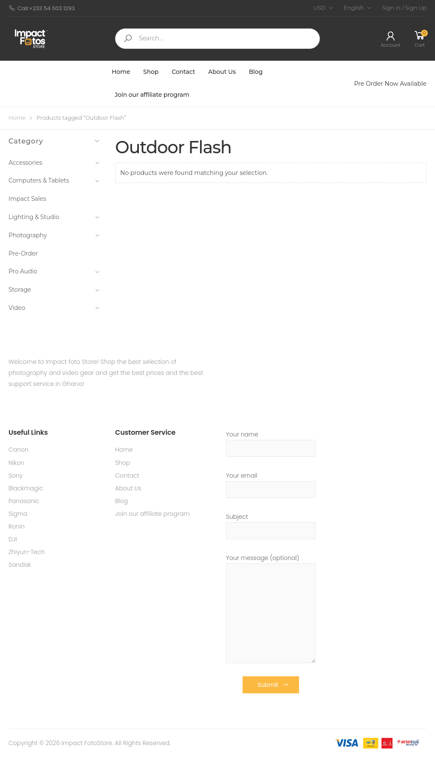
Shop (150, 72)
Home (121, 72)
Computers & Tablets (53, 180)
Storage (53, 289)
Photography (53, 235)
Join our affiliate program (152, 94)
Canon (18, 449)
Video (53, 308)
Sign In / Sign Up (404, 7)
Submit (267, 685)
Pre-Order (23, 253)
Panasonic (23, 501)
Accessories (53, 162)
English (354, 7)
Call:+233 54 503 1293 (41, 8)
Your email (271, 484)
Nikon (16, 463)
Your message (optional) (271, 608)
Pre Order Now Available (390, 83)
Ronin (16, 526)
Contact (183, 72)
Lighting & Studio (53, 217)
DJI (12, 539)
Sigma (17, 513)
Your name (271, 443)
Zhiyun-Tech (26, 552)
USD (320, 7)
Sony (15, 475)
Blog (256, 72)
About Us (222, 72)
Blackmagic (25, 488)
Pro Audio (53, 271)
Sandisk (19, 564)
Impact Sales (27, 199)
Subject (271, 525)
